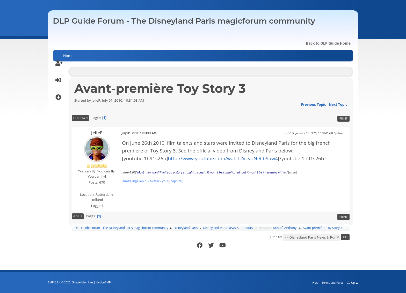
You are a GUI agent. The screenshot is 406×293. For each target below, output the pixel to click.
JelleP (97, 133)
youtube (168, 181)
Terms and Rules (333, 282)
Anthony (290, 228)
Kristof (278, 228)
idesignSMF (103, 282)
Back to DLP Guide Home (328, 43)
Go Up (77, 216)
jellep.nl (141, 181)
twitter (155, 181)
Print (343, 118)
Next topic (338, 104)
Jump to (275, 237)
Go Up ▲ (352, 282)
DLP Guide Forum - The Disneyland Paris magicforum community (184, 21)
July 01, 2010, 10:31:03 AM (138, 133)
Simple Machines (82, 282)
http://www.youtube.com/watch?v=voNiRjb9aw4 (223, 158)
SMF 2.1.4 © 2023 (59, 282)
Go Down (80, 118)
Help (315, 282)
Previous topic (313, 104)
